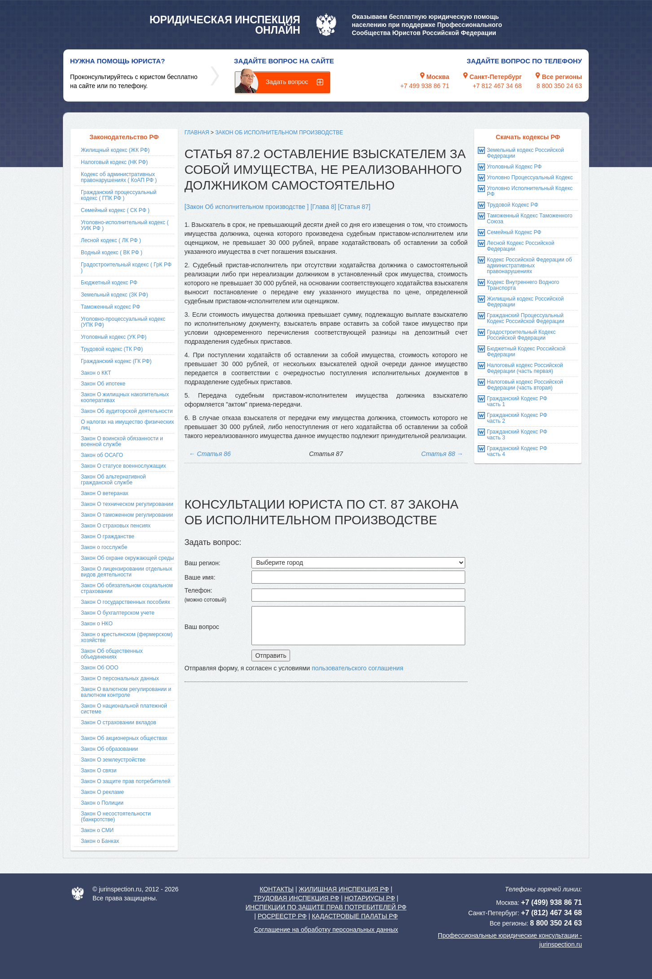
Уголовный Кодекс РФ (514, 167)
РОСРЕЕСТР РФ (282, 916)
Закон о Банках (100, 841)
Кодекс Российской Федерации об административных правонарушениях (529, 266)
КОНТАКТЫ (277, 889)
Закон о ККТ (96, 373)
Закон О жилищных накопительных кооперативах (125, 397)
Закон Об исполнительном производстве (279, 132)
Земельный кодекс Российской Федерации (525, 153)
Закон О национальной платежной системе (124, 709)
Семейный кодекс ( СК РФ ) (115, 210)
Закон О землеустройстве (113, 760)
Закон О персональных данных (120, 678)
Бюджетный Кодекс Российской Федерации (526, 352)
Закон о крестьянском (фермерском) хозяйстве (126, 637)
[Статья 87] (354, 206)
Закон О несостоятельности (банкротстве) (116, 817)
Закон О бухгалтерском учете (117, 613)
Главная (197, 132)
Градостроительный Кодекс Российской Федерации (521, 335)
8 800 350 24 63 (559, 85)
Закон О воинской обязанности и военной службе (122, 441)
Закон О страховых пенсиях (115, 526)
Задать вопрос (287, 81)
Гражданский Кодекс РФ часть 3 (517, 435)
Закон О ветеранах (104, 493)
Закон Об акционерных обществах (124, 738)
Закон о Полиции (102, 803)
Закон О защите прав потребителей (126, 781)
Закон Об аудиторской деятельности (127, 411)
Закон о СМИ (97, 830)
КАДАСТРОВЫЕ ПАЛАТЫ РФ (354, 916)
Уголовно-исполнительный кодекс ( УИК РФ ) (124, 225)
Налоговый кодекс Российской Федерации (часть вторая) (525, 385)
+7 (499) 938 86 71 (551, 902)
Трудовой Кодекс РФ (512, 205)
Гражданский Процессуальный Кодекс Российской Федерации (525, 318)
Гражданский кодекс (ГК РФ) (116, 361)
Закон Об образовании (109, 749)
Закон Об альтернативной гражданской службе (113, 480)
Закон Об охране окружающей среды (127, 558)
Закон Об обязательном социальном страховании (127, 588)
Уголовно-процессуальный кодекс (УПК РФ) (123, 322)
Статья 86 (210, 453)
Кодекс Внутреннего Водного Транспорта (523, 285)
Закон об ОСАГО (102, 455)
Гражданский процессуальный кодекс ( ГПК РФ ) (119, 195)
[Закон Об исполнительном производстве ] (247, 206)
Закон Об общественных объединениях (112, 654)
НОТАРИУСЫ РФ (369, 898)
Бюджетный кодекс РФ (109, 282)
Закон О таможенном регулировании (127, 515)
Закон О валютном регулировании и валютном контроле (126, 692)
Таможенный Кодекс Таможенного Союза (529, 219)
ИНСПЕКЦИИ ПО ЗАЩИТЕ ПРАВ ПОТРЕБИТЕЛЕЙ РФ (326, 907)
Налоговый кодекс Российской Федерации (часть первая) (525, 368)
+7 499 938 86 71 (424, 85)
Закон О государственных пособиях (125, 602)
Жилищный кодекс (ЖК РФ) (115, 150)
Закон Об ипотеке (103, 384)
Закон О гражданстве (107, 536)
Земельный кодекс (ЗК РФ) (114, 295)
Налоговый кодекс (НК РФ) (114, 162)
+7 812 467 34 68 (496, 85)
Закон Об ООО (99, 667)
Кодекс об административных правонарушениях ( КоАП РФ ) (119, 177)
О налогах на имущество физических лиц (127, 425)
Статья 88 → (442, 453)
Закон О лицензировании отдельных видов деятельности (126, 572)
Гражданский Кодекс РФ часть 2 (517, 418)
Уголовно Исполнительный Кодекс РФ (530, 191)
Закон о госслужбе (104, 547)
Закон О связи (99, 770)
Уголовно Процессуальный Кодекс (530, 177)
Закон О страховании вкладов (118, 722)
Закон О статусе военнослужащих (123, 466)
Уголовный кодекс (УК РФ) (113, 337)
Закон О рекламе (102, 792)
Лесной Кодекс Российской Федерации (520, 246)
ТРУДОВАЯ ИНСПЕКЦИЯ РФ (296, 898)
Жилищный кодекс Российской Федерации (525, 302)
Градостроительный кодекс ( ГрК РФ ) (126, 267)
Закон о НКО (97, 623)
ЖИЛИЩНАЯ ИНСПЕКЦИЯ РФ (344, 889)
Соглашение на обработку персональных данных (326, 929)
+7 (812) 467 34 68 (551, 913)
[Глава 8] (323, 206)
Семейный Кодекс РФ (514, 232)
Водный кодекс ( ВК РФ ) (111, 252)
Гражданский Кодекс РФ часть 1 (517, 401)
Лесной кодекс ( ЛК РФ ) (111, 240)
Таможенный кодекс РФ (110, 307)
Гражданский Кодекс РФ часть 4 (517, 451)
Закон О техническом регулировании (127, 504)
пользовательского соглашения (357, 668)
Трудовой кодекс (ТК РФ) (112, 349)
